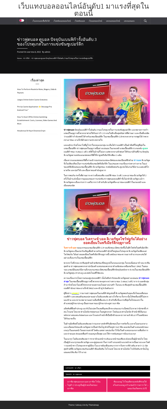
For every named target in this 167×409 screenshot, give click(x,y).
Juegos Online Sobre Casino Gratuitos (32, 99)
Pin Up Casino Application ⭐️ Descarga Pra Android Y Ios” (34, 108)
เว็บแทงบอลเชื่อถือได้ (41, 21)
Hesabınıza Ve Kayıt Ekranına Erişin (31, 130)
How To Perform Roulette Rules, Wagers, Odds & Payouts (36, 91)
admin (47, 52)
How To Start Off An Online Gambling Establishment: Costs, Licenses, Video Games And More (37, 120)
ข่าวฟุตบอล (77, 374)
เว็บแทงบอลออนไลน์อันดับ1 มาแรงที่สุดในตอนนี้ (83, 10)
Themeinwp (93, 405)
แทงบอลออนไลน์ (113, 21)
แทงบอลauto (129, 21)
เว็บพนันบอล (80, 21)
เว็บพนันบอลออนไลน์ (62, 21)
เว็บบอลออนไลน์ (95, 21)
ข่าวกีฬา (78, 368)
